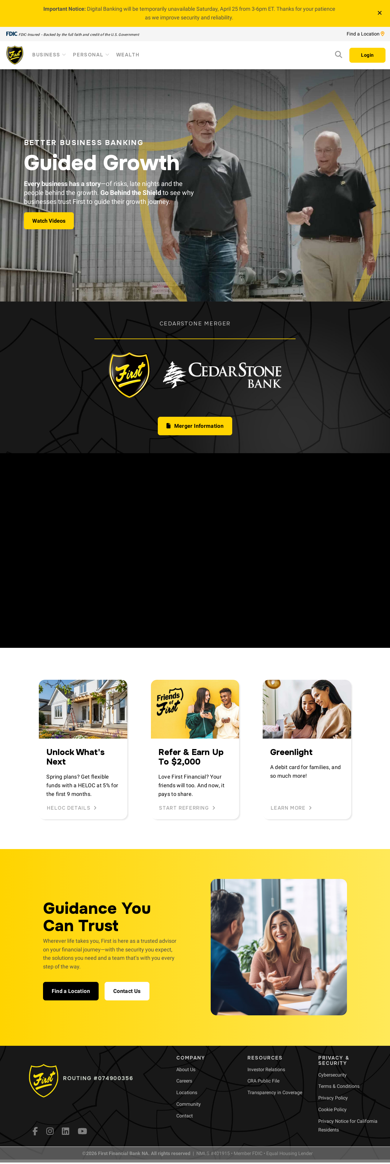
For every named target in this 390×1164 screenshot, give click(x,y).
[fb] (35, 1131)
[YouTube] (82, 1131)
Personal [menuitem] (91, 55)
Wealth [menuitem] (128, 55)
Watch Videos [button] (48, 221)
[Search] (338, 56)
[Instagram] (50, 1131)
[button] (195, 426)
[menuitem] (185, 1069)
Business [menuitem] (49, 55)
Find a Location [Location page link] (365, 34)
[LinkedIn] (65, 1131)
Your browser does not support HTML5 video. (195, 550)
